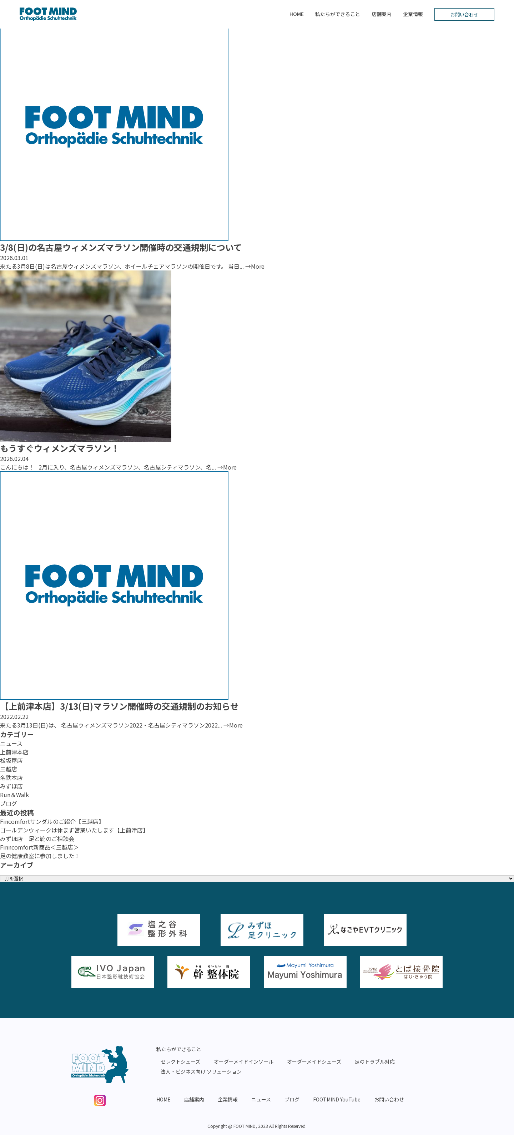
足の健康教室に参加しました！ (40, 855)
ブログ (8, 803)
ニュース (11, 743)
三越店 (8, 769)
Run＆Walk (14, 794)
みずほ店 (11, 786)
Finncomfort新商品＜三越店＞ (39, 847)
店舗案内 (382, 13)
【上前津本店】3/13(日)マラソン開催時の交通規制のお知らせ (119, 706)
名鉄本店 (11, 777)
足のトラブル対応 (375, 1061)
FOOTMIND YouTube (337, 1099)
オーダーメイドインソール (243, 1061)
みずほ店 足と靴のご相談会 (37, 838)
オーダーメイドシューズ (314, 1061)
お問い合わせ (464, 14)
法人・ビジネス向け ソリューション (201, 1071)
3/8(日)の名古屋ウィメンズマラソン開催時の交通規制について (121, 247)
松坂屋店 (11, 760)
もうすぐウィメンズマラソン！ (60, 448)
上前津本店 (14, 752)
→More (254, 266)
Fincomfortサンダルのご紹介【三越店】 (52, 821)
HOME (296, 13)
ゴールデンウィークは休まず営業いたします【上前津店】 (74, 830)
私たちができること (337, 13)
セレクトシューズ (180, 1061)
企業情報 (413, 13)
